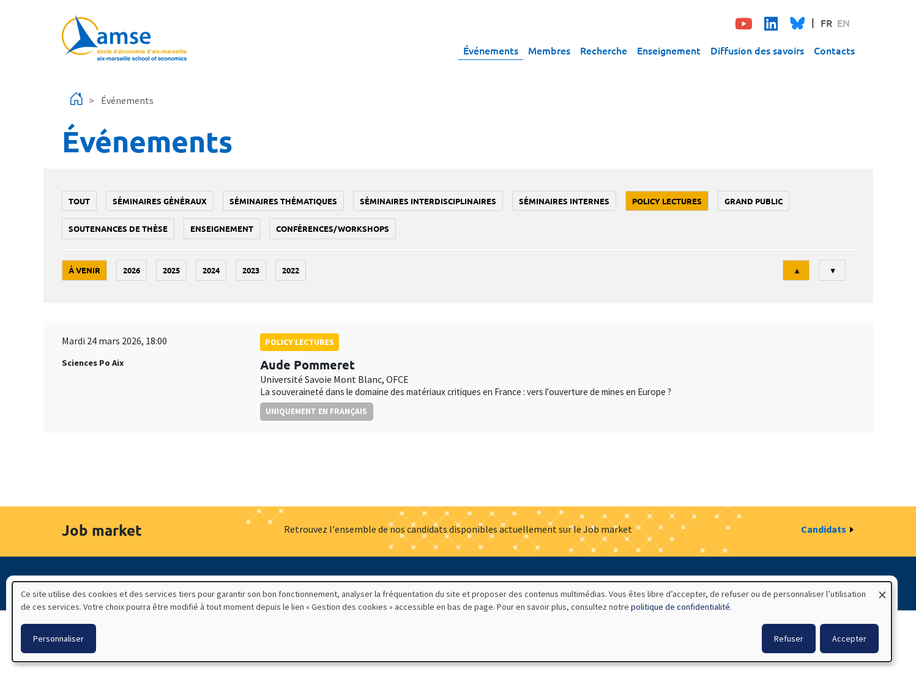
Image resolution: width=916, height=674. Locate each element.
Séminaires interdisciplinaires (428, 201)
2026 (131, 270)
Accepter (849, 638)
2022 (290, 270)
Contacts (834, 50)
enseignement (221, 228)
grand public (753, 201)
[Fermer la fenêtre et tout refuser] (882, 589)
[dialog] (452, 622)
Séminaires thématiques (283, 201)
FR (826, 22)
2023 (250, 270)
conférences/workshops (332, 228)
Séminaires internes (564, 201)
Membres (549, 50)
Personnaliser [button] (58, 638)
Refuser (788, 638)
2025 (171, 270)
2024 (211, 270)
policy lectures (667, 201)
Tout (79, 201)
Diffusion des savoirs (757, 50)
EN (843, 22)
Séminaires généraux (160, 201)
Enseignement (669, 50)
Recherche (603, 50)
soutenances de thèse (118, 228)
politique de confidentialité (680, 606)
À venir (84, 270)
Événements (490, 50)
